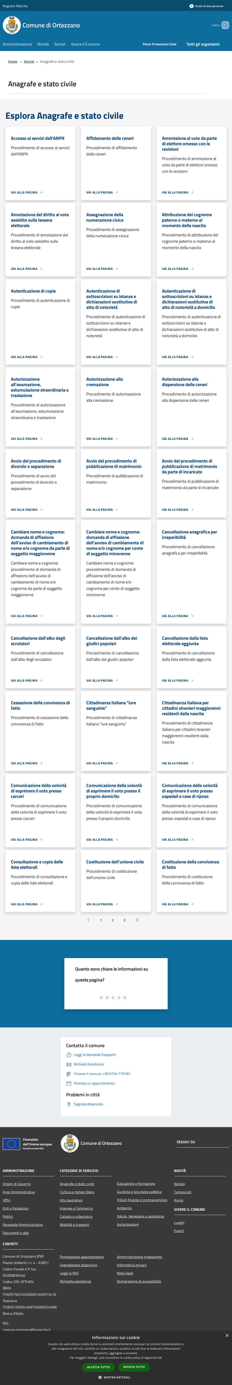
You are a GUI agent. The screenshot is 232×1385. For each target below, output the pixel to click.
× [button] (227, 1335)
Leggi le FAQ (69, 1273)
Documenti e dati (16, 1232)
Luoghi (179, 1222)
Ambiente (124, 1208)
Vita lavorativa (71, 1200)
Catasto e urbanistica (76, 1216)
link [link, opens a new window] (159, 1358)
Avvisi (178, 1200)
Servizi (29, 61)
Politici (8, 1216)
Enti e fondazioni (16, 1208)
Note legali (125, 1273)
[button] (116, 1377)
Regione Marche (15, 6)
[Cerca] (223, 25)
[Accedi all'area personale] (206, 6)
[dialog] (116, 1358)
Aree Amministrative (19, 1192)
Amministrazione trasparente (139, 1256)
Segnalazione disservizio (78, 1265)
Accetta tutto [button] (98, 1367)
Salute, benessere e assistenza (140, 1216)
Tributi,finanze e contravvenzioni (142, 1200)
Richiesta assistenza (75, 1281)
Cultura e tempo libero (77, 1192)
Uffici (7, 1200)
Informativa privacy (132, 1265)
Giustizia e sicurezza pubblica (139, 1191)
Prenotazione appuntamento (82, 1256)
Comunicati (182, 1192)
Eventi (179, 1230)
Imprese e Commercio (76, 1208)
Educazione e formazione (136, 1183)
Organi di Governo (17, 1183)
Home (12, 61)
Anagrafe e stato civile (77, 1183)
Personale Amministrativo (23, 1224)
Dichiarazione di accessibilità (139, 1281)
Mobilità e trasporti (74, 1224)
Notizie (179, 1183)
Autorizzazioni (128, 1224)
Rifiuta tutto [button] (134, 1367)
